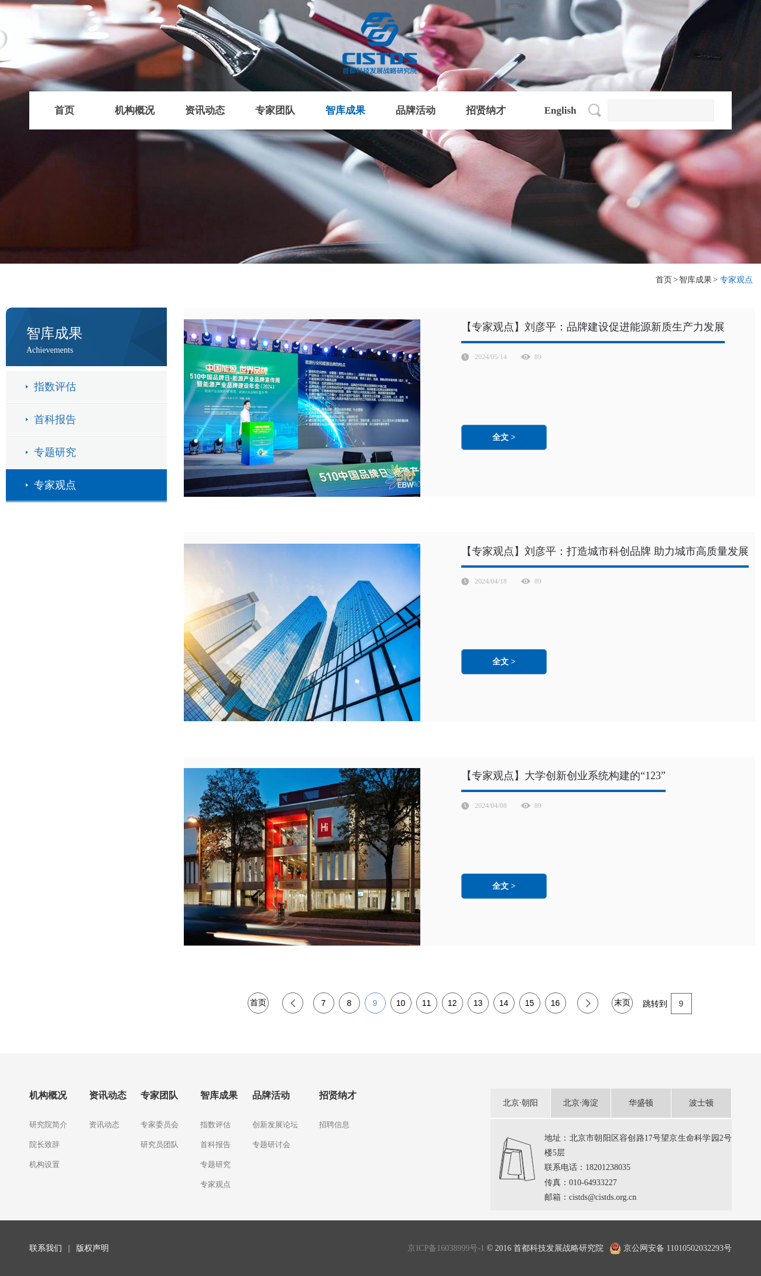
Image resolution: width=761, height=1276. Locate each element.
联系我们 (45, 1248)
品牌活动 (416, 110)
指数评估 (55, 387)
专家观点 (55, 485)
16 (555, 1003)
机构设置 (44, 1164)
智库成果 (345, 110)
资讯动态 (205, 110)
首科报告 (55, 419)
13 (478, 1003)
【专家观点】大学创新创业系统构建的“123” (563, 776)
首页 (64, 110)
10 (401, 1003)
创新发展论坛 (275, 1124)
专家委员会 (159, 1124)
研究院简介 (48, 1124)
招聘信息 (334, 1124)
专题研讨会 (271, 1144)
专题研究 (55, 452)
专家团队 (275, 110)
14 (504, 1003)
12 (452, 1003)
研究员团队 (159, 1144)
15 (529, 1003)
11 (426, 1003)
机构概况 (135, 110)
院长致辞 (44, 1144)
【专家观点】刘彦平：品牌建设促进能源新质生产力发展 (593, 327)
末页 (622, 1002)
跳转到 (667, 1003)
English (560, 110)
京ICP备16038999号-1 (446, 1248)
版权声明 (92, 1248)
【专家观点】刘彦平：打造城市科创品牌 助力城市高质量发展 (605, 551)
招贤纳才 (486, 110)
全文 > (503, 437)
